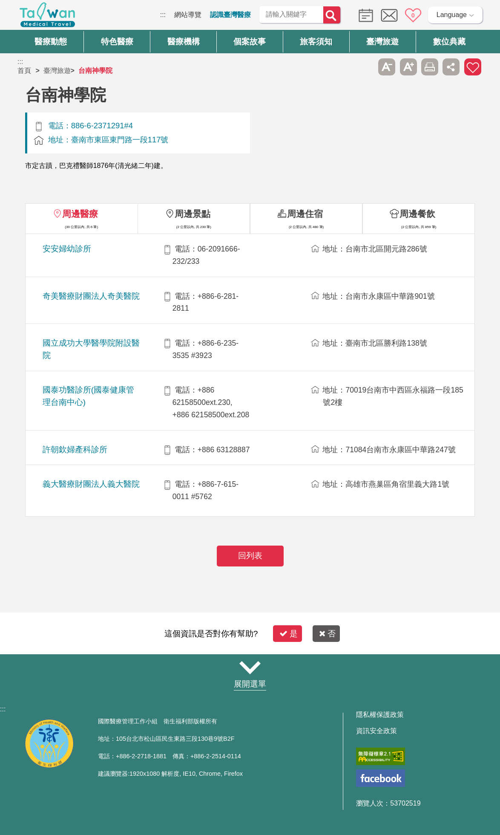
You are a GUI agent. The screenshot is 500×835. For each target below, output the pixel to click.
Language (452, 14)
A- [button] (386, 66)
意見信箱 (389, 15)
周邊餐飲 (417, 214)
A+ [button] (408, 66)
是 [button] (288, 633)
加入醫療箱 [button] (472, 66)
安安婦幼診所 (67, 248)
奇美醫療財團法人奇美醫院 (91, 296)
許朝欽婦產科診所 (75, 449)
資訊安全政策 (376, 731)
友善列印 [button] (429, 66)
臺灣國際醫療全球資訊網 (47, 17)
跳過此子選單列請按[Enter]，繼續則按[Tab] (365, 66)
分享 (451, 66)
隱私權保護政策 (380, 715)
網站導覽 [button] (250, 667)
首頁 (24, 70)
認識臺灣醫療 (230, 14)
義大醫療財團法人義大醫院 (91, 484)
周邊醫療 (80, 214)
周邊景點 (192, 214)
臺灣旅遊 (57, 70)
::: (163, 14)
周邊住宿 (305, 214)
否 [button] (327, 633)
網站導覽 (187, 14)
